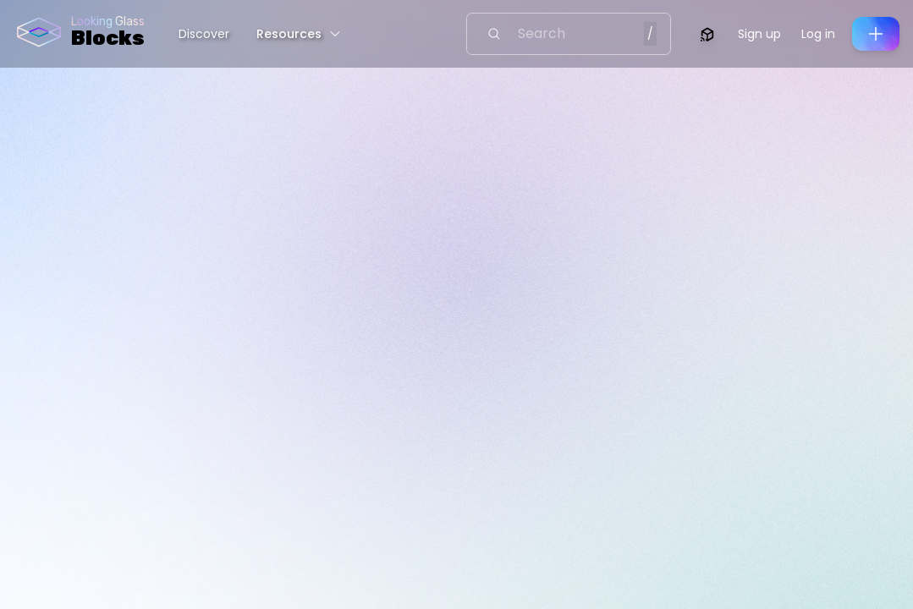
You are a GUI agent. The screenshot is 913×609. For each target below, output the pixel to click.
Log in (818, 33)
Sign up (759, 33)
